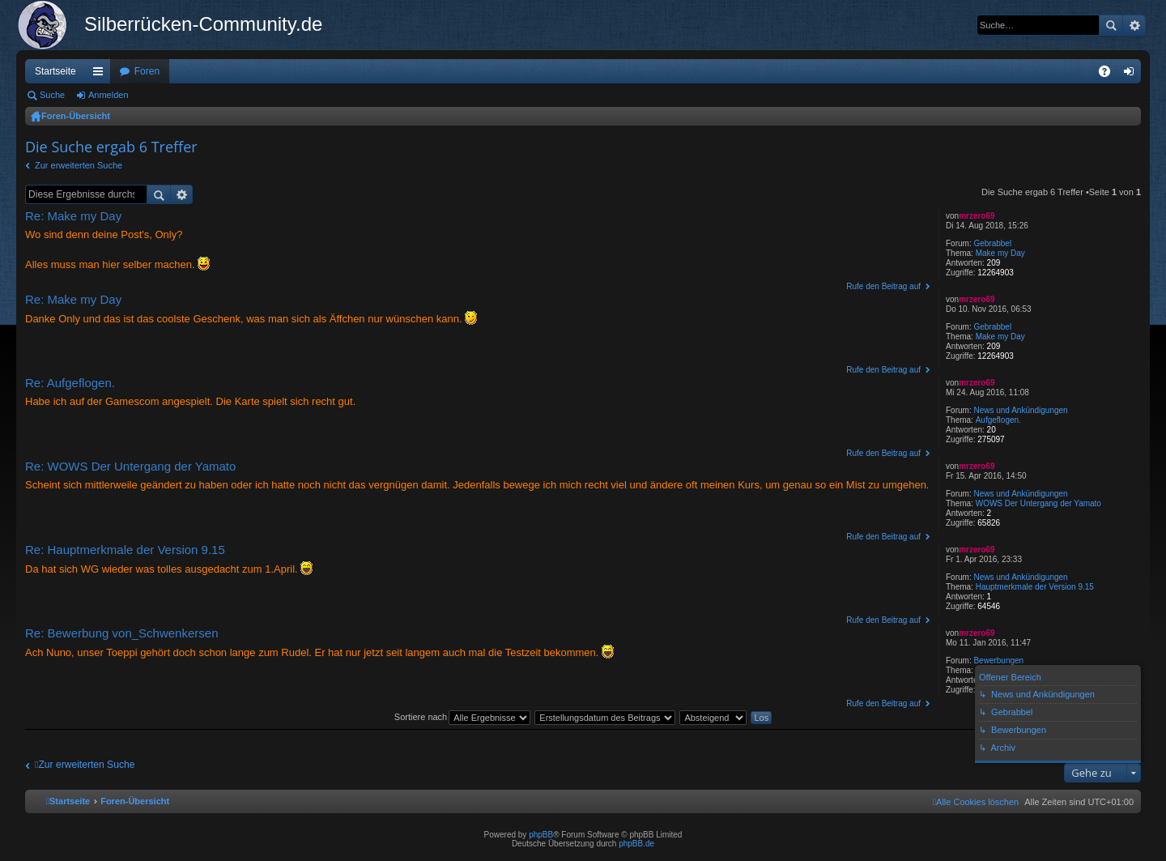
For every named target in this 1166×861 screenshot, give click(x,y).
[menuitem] (976, 802)
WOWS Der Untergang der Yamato (1038, 503)
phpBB (541, 834)
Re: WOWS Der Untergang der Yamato (130, 466)
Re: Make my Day (73, 216)
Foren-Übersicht (75, 116)
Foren (147, 71)
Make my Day (1000, 253)
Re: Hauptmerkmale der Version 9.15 (125, 549)
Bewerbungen (998, 660)
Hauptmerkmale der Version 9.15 (1035, 586)
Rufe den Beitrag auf (883, 286)
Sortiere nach (420, 717)
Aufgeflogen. (998, 420)
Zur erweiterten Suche (78, 165)
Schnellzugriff (101, 74)
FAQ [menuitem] (1110, 74)
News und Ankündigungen (1020, 410)
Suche (1111, 25)
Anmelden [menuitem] (1132, 74)
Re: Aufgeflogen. (70, 383)
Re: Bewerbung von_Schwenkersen (121, 633)
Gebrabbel (992, 243)
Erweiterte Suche (1134, 25)
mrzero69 (976, 215)
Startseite (55, 71)
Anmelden (108, 95)
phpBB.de (636, 843)
